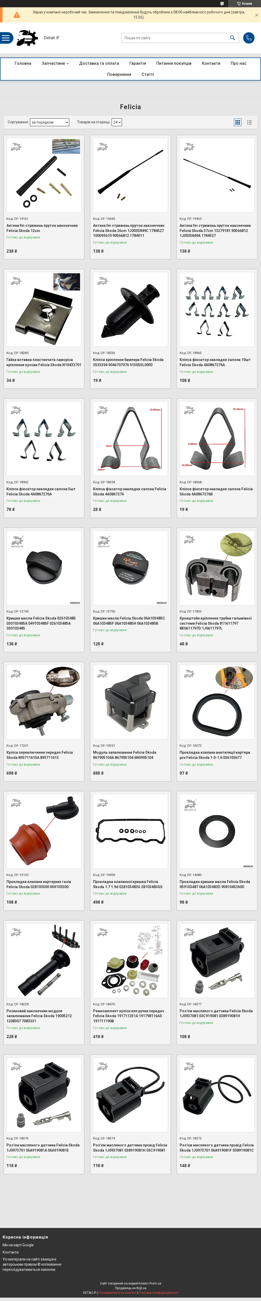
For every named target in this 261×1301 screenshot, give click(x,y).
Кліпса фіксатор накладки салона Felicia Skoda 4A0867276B (216, 491)
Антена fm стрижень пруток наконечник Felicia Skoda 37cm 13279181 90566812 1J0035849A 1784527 (215, 230)
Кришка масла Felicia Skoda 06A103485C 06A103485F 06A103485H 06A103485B (129, 620)
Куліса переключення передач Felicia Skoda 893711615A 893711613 (39, 755)
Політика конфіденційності (158, 1293)
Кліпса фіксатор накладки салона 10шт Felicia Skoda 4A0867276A (215, 362)
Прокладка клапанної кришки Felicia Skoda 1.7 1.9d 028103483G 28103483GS (128, 884)
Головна (23, 63)
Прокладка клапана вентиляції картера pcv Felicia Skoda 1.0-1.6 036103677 (215, 755)
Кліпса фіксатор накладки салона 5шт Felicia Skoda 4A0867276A (40, 491)
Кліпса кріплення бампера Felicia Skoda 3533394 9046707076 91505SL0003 (128, 362)
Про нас (239, 63)
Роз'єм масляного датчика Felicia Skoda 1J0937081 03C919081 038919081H (216, 1013)
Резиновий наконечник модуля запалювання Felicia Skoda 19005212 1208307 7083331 (39, 1016)
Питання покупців (173, 63)
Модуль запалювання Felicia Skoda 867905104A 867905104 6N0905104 (124, 755)
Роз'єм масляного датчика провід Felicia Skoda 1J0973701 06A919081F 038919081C (217, 1147)
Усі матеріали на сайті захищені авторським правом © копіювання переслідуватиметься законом (32, 1264)
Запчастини (53, 63)
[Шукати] (232, 38)
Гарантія (137, 63)
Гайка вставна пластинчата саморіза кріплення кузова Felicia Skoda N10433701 (43, 362)
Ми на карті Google (18, 1245)
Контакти (211, 63)
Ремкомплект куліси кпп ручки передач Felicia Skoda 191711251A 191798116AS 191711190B (128, 1016)
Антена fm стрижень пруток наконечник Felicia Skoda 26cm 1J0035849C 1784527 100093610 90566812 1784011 (128, 230)
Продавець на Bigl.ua (130, 1288)
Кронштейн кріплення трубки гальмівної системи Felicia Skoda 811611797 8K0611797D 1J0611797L (215, 623)
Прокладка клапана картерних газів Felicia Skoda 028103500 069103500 (38, 884)
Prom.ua (155, 1283)
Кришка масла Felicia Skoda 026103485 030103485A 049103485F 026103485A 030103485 (41, 623)
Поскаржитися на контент (117, 1293)
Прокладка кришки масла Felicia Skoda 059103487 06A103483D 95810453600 (215, 884)
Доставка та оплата (99, 63)
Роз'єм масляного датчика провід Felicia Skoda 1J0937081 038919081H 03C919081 (130, 1147)
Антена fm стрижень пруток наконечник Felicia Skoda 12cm (42, 228)
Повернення (119, 74)
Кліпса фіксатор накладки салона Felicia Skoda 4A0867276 (129, 491)
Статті (148, 74)
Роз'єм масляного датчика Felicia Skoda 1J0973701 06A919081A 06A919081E (43, 1147)
